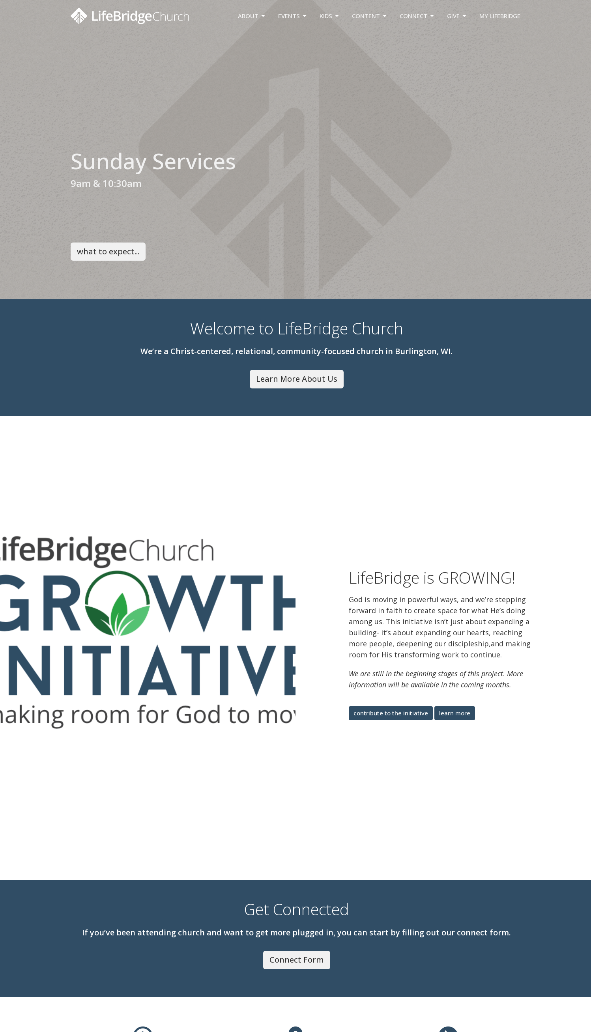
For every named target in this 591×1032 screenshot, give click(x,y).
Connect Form (296, 959)
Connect (417, 16)
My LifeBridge (499, 16)
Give (457, 16)
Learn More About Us (296, 378)
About (252, 16)
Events (293, 16)
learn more (454, 713)
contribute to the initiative (390, 713)
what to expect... (108, 251)
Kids (330, 16)
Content (370, 16)
